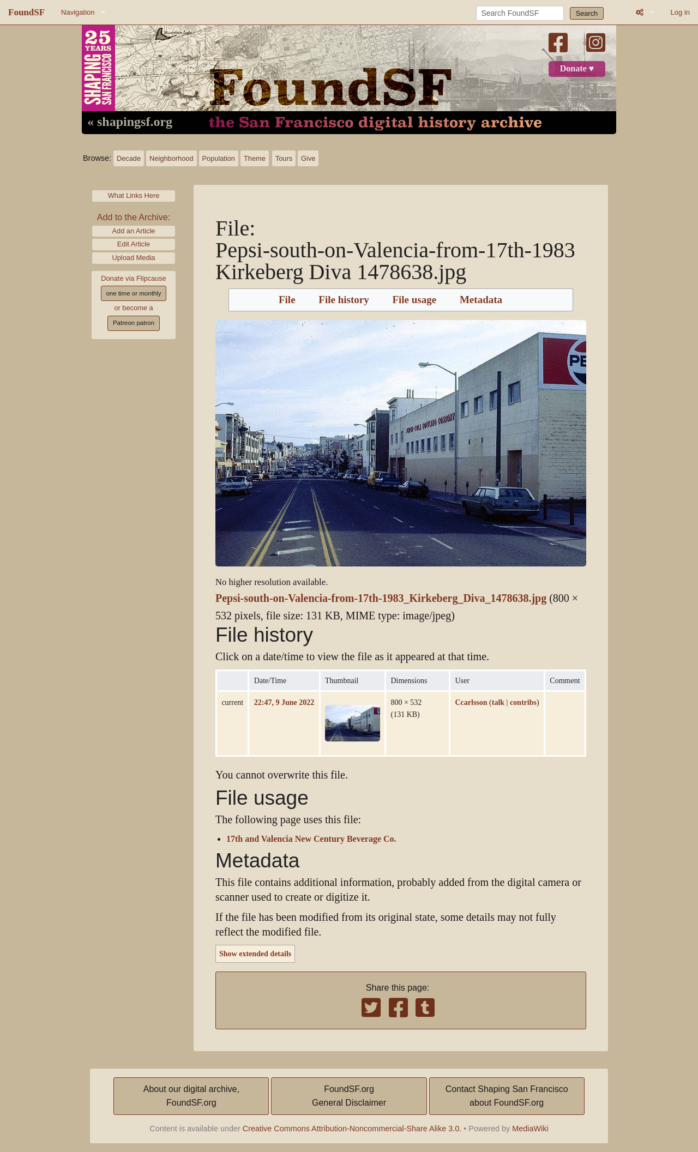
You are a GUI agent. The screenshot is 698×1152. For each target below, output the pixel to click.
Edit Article (133, 244)
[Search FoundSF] (520, 13)
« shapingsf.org (129, 122)
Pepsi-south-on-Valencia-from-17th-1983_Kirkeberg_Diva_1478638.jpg (380, 598)
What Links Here (134, 195)
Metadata (481, 300)
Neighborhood (171, 158)
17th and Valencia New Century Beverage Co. (311, 839)
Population (218, 158)
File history (343, 300)
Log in (680, 12)
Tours (283, 158)
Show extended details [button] (255, 953)
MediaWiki (530, 1128)
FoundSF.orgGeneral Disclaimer (349, 1096)
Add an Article (133, 231)
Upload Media (133, 258)
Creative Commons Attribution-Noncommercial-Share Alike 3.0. (352, 1128)
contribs (523, 702)
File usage (414, 300)
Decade (129, 158)
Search (587, 13)
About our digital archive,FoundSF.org (191, 1096)
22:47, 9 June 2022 (284, 702)
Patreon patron (133, 322)
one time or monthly (133, 293)
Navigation (77, 12)
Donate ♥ (577, 69)
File (287, 300)
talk (498, 702)
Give (308, 158)
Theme (255, 158)
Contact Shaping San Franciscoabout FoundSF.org (507, 1096)
